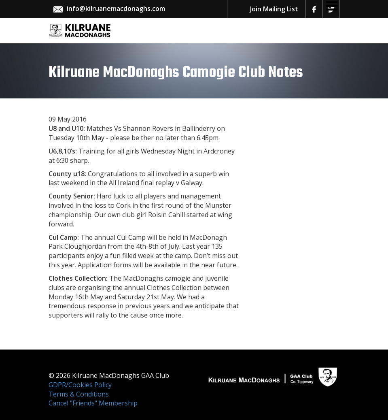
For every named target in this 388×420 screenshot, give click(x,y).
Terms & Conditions (79, 394)
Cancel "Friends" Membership (93, 403)
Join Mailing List (274, 8)
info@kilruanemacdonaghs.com (116, 8)
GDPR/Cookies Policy (80, 384)
